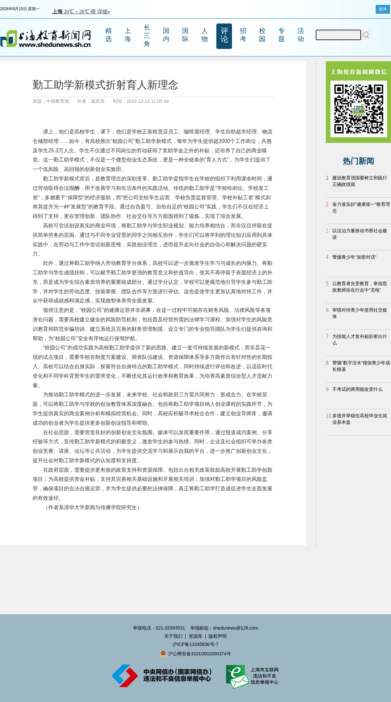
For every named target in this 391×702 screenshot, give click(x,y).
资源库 (195, 636)
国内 (166, 34)
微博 (383, 9)
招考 (243, 34)
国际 (185, 34)
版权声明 (218, 636)
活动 (300, 34)
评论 (224, 34)
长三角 (147, 35)
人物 (204, 34)
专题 (281, 34)
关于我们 (173, 636)
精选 (108, 34)
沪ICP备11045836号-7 (195, 644)
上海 (127, 34)
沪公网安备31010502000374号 (195, 653)
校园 (262, 34)
